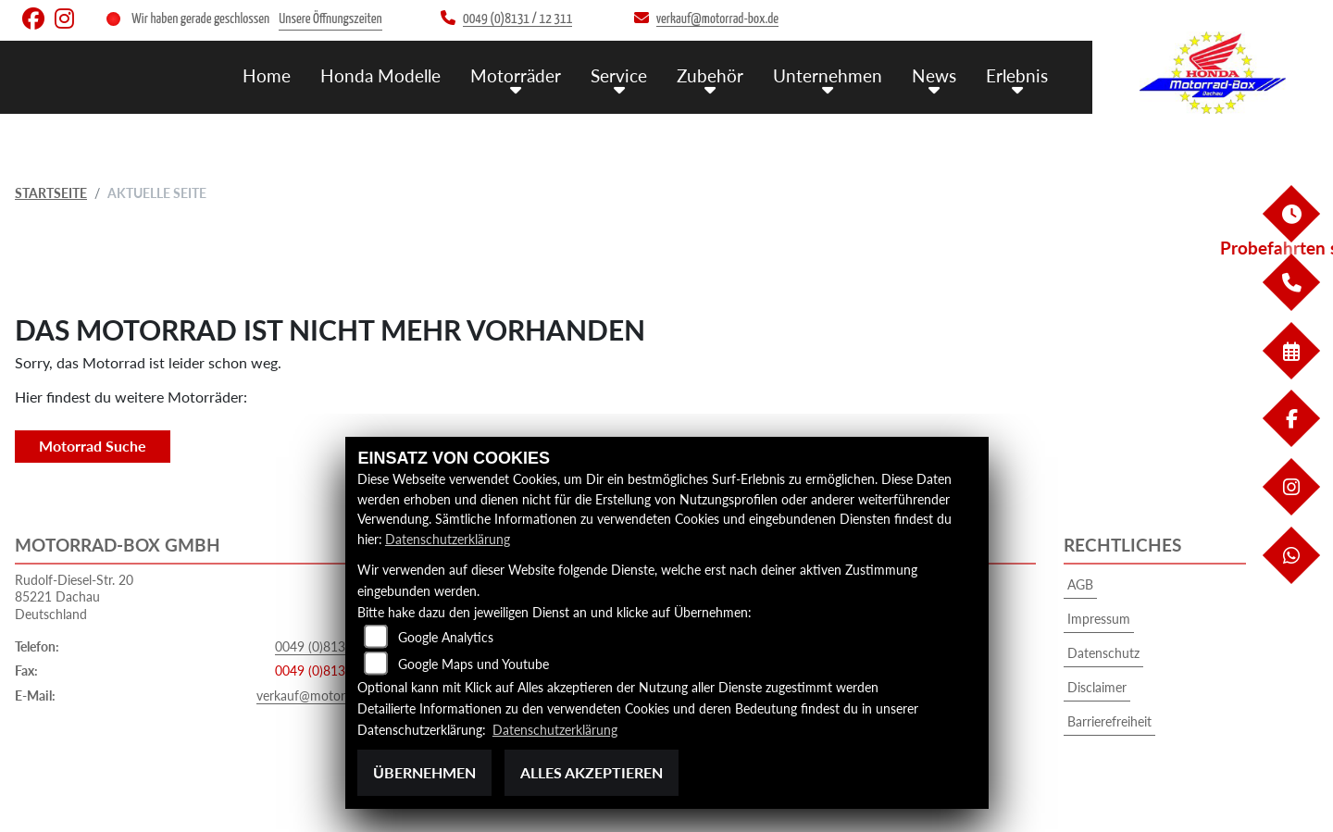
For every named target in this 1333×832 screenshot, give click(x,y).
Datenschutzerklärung (447, 539)
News (934, 74)
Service (619, 74)
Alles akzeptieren (591, 772)
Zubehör (710, 74)
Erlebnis (1017, 74)
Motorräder (515, 74)
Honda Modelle (380, 74)
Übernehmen (424, 772)
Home (267, 74)
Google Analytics (445, 637)
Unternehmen (827, 74)
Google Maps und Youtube (473, 664)
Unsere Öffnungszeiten (330, 19)
